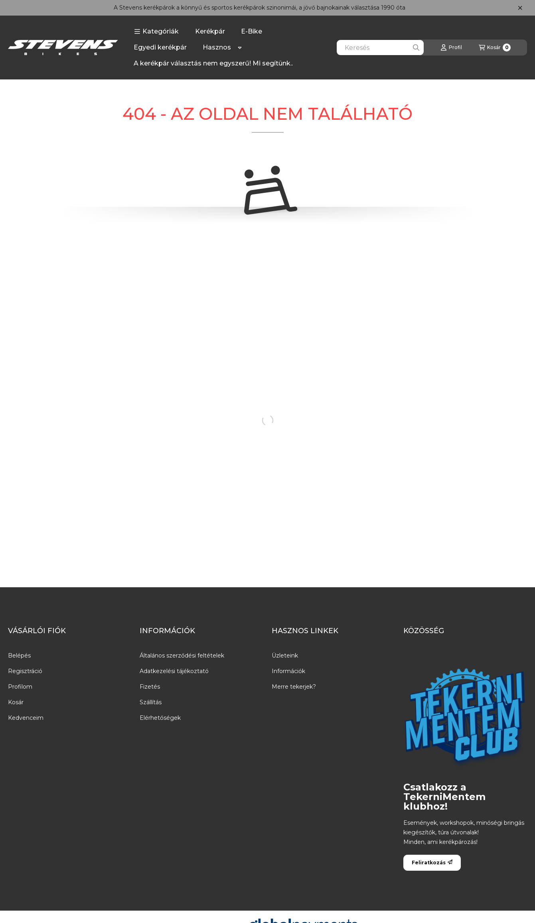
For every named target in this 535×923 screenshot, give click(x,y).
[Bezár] (520, 8)
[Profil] (451, 47)
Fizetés (150, 686)
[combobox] (380, 47)
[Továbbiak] (240, 47)
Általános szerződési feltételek (182, 655)
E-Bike (251, 31)
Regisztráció (25, 671)
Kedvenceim (25, 717)
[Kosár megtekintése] (494, 47)
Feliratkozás (432, 863)
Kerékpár (210, 31)
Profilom (20, 686)
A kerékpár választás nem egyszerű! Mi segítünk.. (213, 63)
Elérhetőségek (160, 717)
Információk (288, 671)
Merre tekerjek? (294, 686)
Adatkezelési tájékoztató (174, 671)
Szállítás (151, 702)
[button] (156, 32)
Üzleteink (285, 655)
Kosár (16, 702)
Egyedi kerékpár (160, 47)
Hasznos (217, 47)
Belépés (19, 655)
